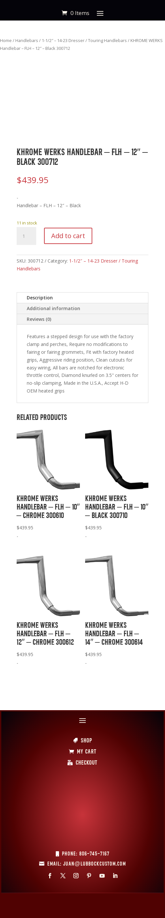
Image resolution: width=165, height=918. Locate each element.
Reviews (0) (39, 319)
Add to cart (68, 235)
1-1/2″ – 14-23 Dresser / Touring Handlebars (84, 40)
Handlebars (26, 40)
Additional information (53, 308)
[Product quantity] (26, 236)
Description (40, 297)
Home (6, 40)
